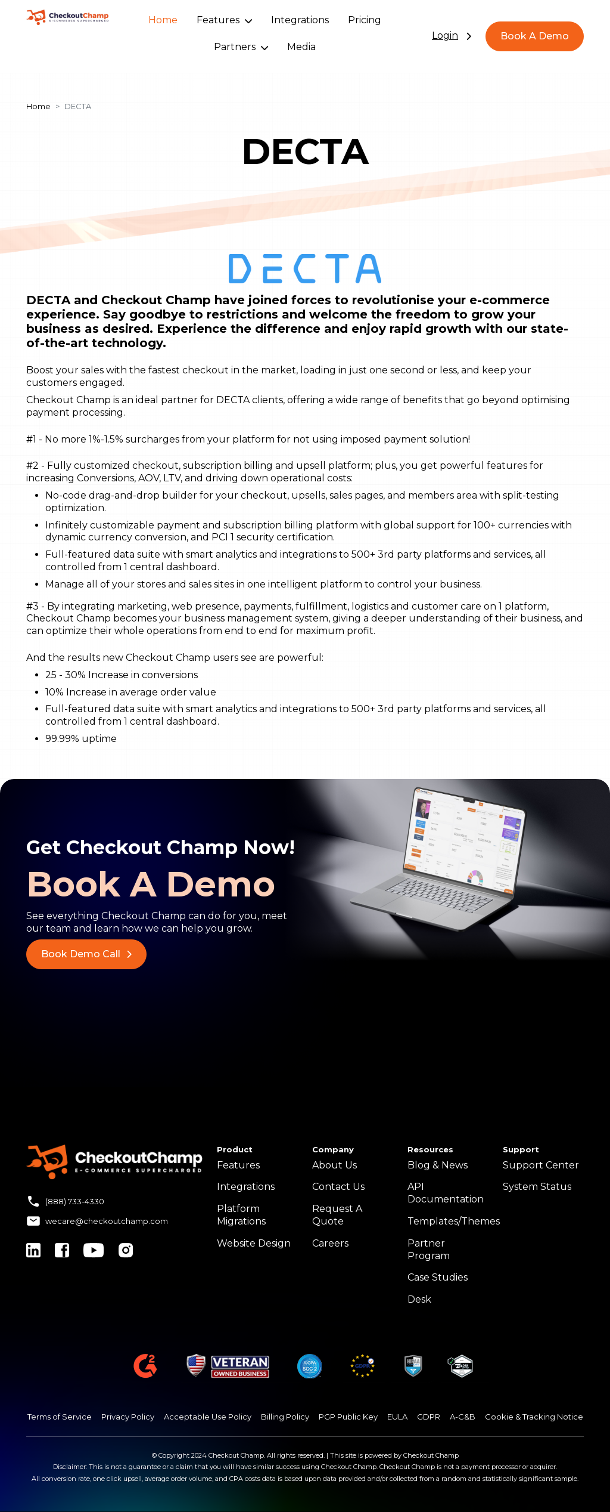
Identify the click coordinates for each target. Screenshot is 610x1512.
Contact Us (338, 1186)
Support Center (541, 1165)
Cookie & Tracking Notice (534, 1416)
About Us (334, 1165)
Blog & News (437, 1165)
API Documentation (445, 1193)
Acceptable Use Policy (207, 1416)
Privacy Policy (127, 1416)
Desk (419, 1299)
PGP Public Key (348, 1416)
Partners (241, 46)
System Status (537, 1186)
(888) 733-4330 (74, 1201)
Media (301, 46)
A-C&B (462, 1416)
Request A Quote (337, 1215)
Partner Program (428, 1249)
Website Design (254, 1243)
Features (224, 20)
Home (163, 20)
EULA (397, 1416)
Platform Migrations (241, 1215)
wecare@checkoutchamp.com (106, 1221)
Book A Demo (534, 36)
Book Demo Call (86, 954)
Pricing (364, 20)
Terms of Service (59, 1416)
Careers (330, 1243)
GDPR (428, 1416)
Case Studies (437, 1277)
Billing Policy (285, 1416)
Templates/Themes (453, 1221)
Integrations (300, 20)
